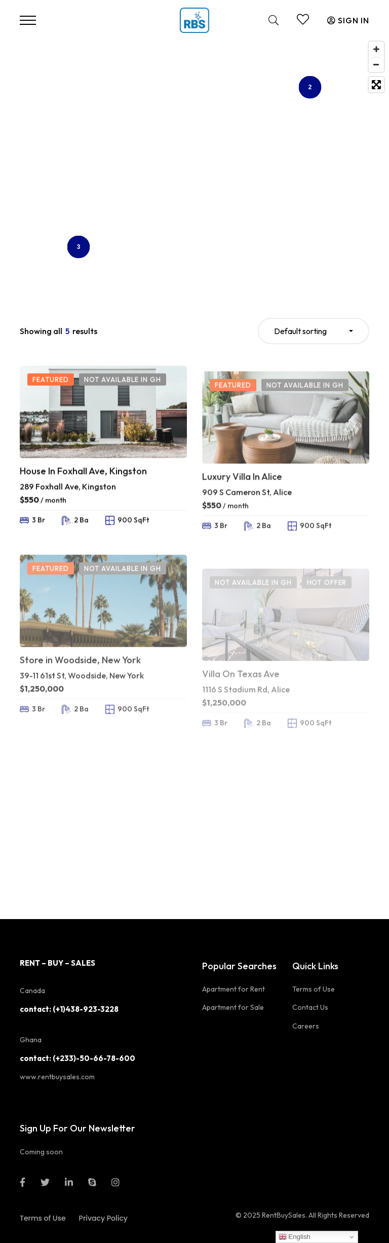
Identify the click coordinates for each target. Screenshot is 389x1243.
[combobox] (313, 331)
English (294, 1237)
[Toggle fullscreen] (376, 84)
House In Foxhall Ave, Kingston (83, 494)
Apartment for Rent (233, 989)
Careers (305, 1026)
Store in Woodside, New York (80, 695)
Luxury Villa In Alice (242, 511)
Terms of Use (313, 989)
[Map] (194, 163)
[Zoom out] (376, 64)
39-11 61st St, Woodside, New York (82, 710)
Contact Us (310, 1007)
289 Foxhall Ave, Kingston (68, 509)
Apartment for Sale (233, 1007)
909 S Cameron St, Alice (247, 526)
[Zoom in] (376, 49)
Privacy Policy (103, 1218)
